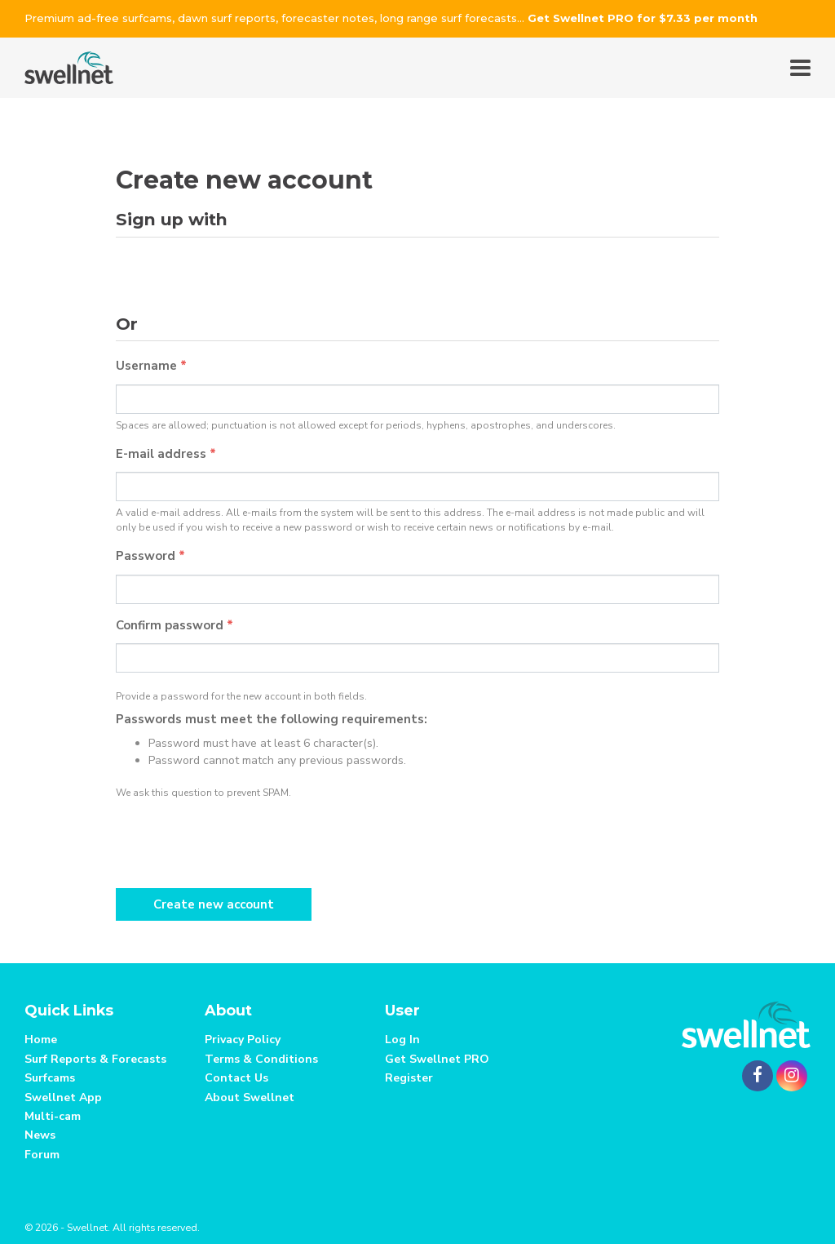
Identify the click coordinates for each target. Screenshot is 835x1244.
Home (40, 1039)
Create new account (213, 904)
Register (409, 1078)
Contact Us (236, 1078)
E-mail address (166, 454)
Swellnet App (63, 1097)
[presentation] (240, 840)
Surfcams (49, 1078)
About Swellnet (249, 1097)
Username (151, 366)
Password (150, 556)
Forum (42, 1154)
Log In (402, 1039)
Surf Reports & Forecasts (95, 1059)
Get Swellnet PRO (437, 1059)
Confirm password (174, 625)
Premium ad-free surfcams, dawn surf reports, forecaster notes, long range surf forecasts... (391, 17)
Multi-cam (52, 1116)
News (39, 1135)
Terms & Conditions (261, 1059)
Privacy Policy (243, 1039)
